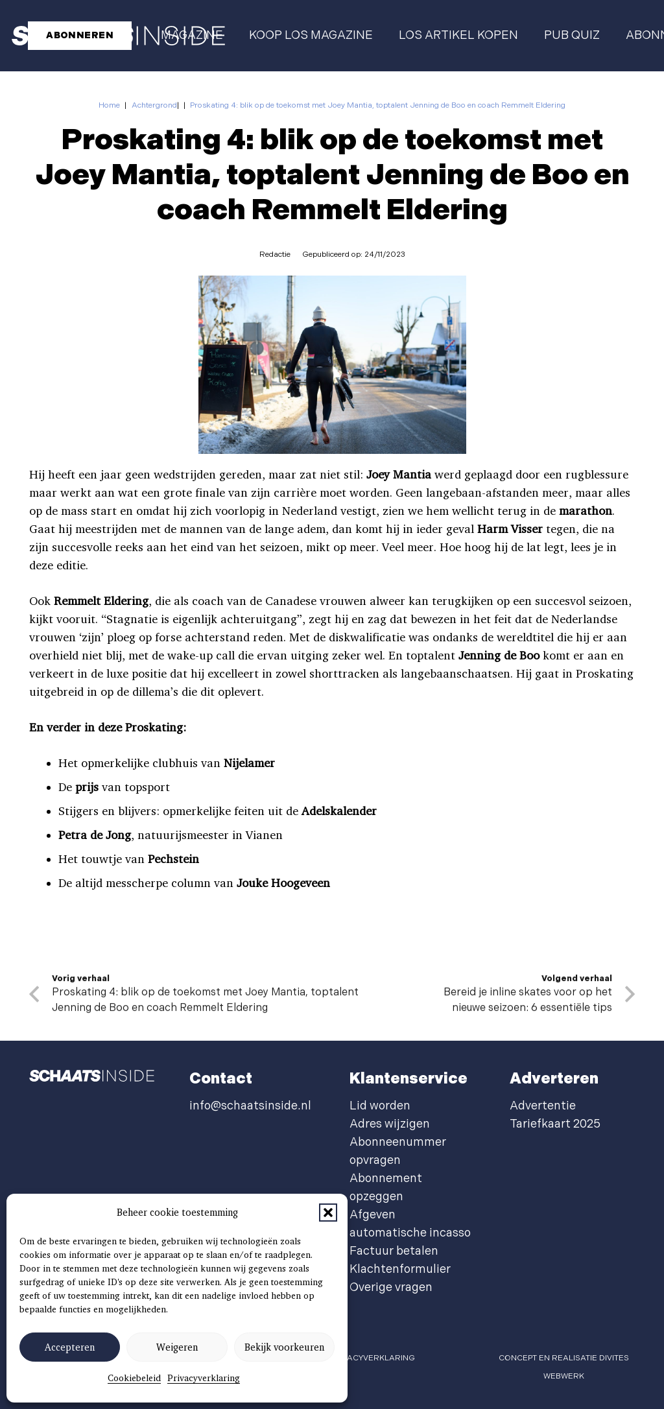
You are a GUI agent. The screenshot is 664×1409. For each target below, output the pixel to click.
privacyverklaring (372, 1358)
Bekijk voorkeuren (284, 1347)
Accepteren (70, 1347)
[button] (328, 1212)
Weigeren (177, 1347)
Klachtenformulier (400, 1269)
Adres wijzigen (390, 1124)
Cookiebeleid (134, 1378)
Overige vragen (391, 1287)
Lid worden (380, 1106)
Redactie (274, 254)
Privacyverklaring (203, 1378)
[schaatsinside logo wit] (91, 1079)
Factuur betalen (394, 1251)
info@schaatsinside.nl (250, 1106)
